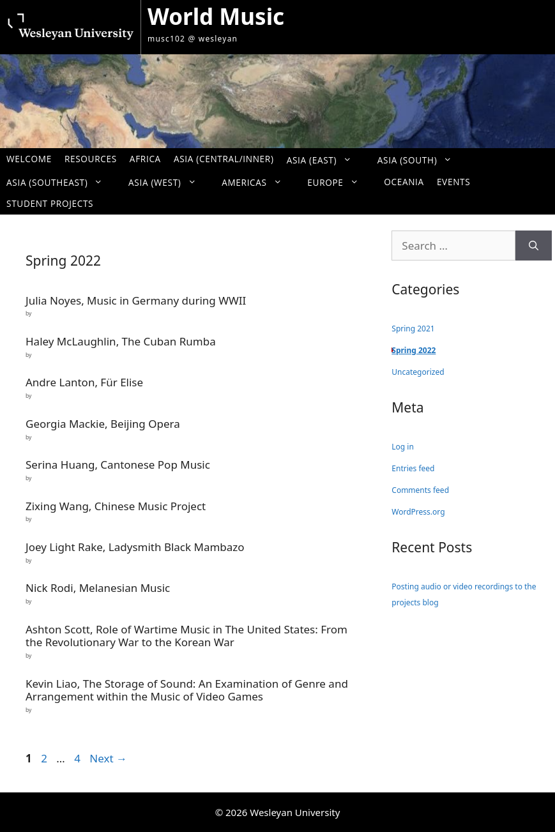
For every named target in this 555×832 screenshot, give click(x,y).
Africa (145, 159)
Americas (258, 182)
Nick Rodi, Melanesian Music (98, 587)
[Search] (533, 246)
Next (108, 758)
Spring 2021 (413, 328)
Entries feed (413, 468)
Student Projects (49, 203)
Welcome (29, 159)
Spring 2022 (414, 350)
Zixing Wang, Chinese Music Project (116, 506)
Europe (339, 182)
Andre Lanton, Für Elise (84, 382)
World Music (216, 16)
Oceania (404, 182)
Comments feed (420, 490)
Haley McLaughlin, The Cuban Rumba (121, 341)
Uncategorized (418, 372)
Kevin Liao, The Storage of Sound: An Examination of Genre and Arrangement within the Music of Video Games (187, 690)
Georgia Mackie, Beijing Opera (103, 423)
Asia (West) (168, 182)
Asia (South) (421, 159)
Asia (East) (326, 159)
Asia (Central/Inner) (224, 159)
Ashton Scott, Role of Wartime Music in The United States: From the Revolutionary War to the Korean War (186, 635)
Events (453, 182)
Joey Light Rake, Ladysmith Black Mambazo (135, 547)
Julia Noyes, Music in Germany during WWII (136, 300)
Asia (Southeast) (61, 182)
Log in (403, 446)
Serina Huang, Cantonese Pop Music (118, 464)
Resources (91, 159)
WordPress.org (418, 511)
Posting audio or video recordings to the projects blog (464, 595)
